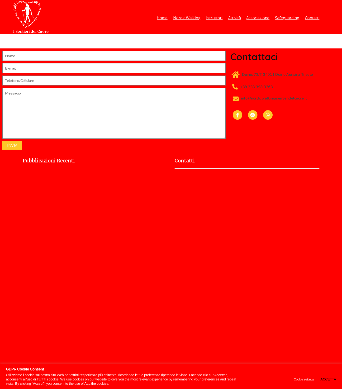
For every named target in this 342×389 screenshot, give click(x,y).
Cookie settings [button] (304, 379)
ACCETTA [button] (328, 379)
